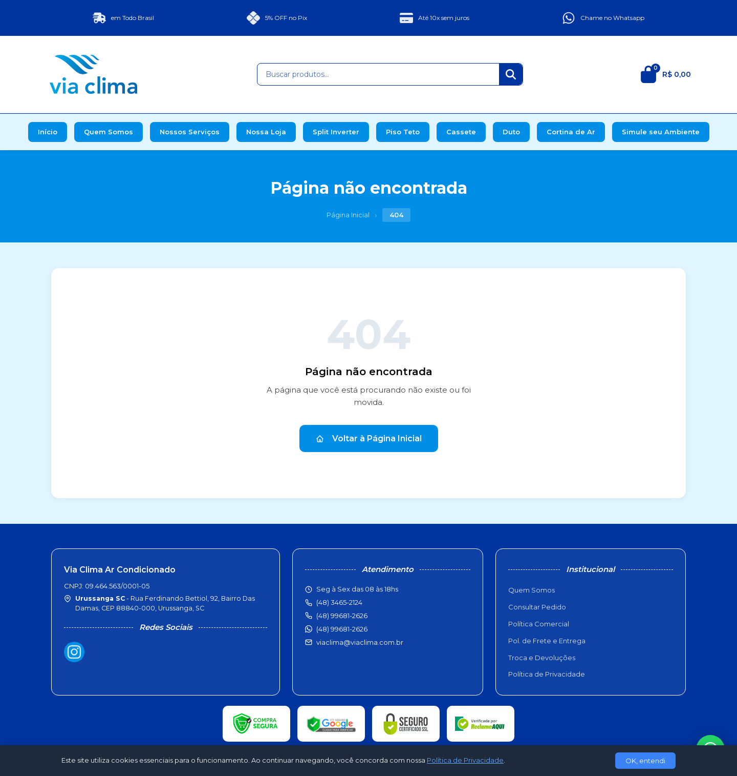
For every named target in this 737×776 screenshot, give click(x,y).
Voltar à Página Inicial (369, 438)
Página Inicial (348, 215)
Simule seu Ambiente (661, 132)
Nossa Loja (266, 132)
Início (47, 132)
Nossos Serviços (190, 132)
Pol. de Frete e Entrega (547, 641)
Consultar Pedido (537, 607)
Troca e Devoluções (541, 658)
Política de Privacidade (546, 674)
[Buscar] (511, 74)
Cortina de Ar (571, 132)
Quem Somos (108, 132)
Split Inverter (336, 132)
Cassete (461, 132)
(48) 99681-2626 (341, 629)
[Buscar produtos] (378, 74)
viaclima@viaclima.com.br (359, 642)
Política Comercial (538, 624)
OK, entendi (645, 761)
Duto (511, 132)
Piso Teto (403, 132)
